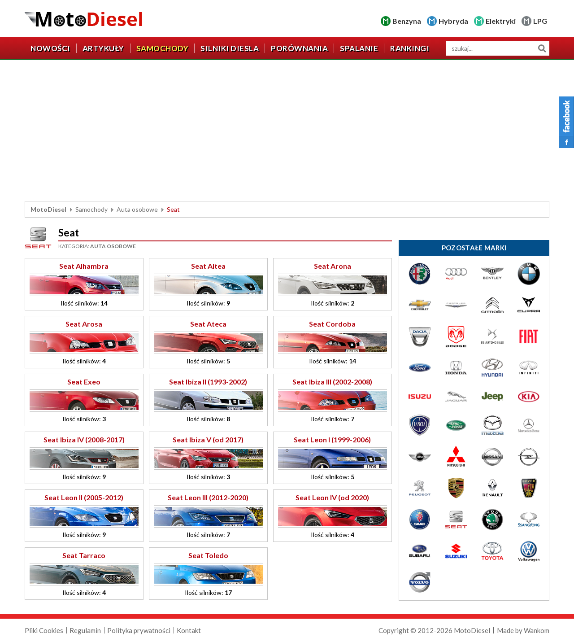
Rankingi (409, 48)
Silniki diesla (229, 48)
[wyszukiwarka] (497, 48)
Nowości (50, 48)
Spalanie (359, 48)
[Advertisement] (287, 131)
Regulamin (85, 630)
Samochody (162, 48)
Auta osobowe (137, 209)
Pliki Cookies (44, 630)
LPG (540, 21)
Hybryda (453, 21)
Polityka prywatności (138, 630)
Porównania (299, 48)
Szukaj (542, 48)
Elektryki (501, 21)
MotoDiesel (48, 209)
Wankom (536, 630)
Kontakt (189, 630)
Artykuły (103, 48)
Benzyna (406, 21)
